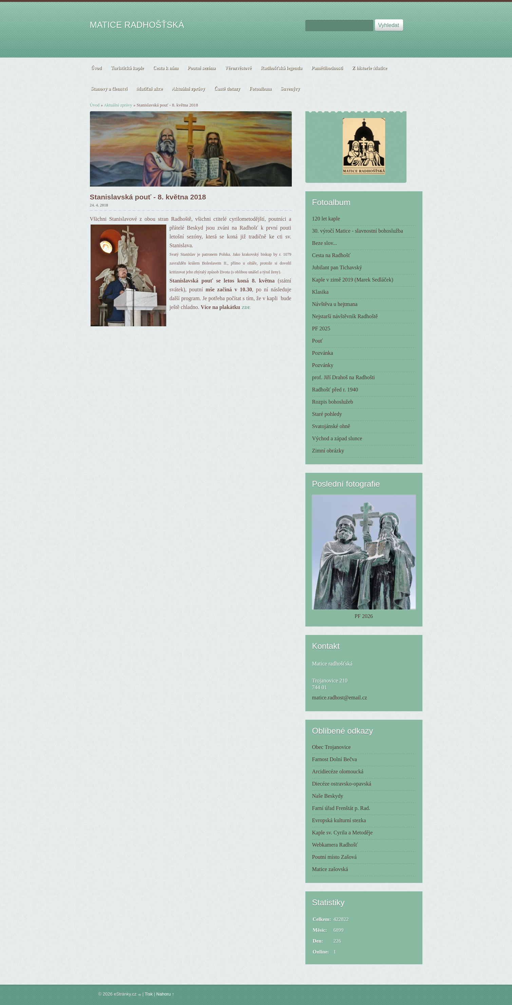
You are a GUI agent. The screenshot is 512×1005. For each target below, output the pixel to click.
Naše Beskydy (327, 796)
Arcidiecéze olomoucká (337, 771)
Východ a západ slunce (337, 438)
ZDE (246, 307)
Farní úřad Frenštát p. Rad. (341, 808)
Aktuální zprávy (118, 105)
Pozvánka (322, 353)
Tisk (149, 994)
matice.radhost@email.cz (339, 697)
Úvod (95, 105)
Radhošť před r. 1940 (335, 389)
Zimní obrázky (328, 450)
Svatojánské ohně (331, 426)
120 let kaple (326, 218)
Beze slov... (324, 243)
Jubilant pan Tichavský (337, 267)
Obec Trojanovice (331, 747)
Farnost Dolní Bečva (334, 759)
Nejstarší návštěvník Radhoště (345, 316)
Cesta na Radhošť (331, 255)
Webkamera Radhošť (335, 845)
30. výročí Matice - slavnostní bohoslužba (357, 231)
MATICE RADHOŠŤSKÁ (137, 25)
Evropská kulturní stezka (339, 820)
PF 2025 (321, 328)
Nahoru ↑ (165, 994)
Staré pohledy (327, 414)
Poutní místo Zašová (334, 857)
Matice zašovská (330, 869)
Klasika (320, 292)
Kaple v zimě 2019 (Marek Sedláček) (352, 280)
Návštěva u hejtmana (335, 304)
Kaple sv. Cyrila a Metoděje (342, 832)
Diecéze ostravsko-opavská (342, 784)
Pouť (317, 341)
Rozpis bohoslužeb (332, 402)
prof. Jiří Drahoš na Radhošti (343, 377)
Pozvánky (323, 365)
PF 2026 (364, 616)
